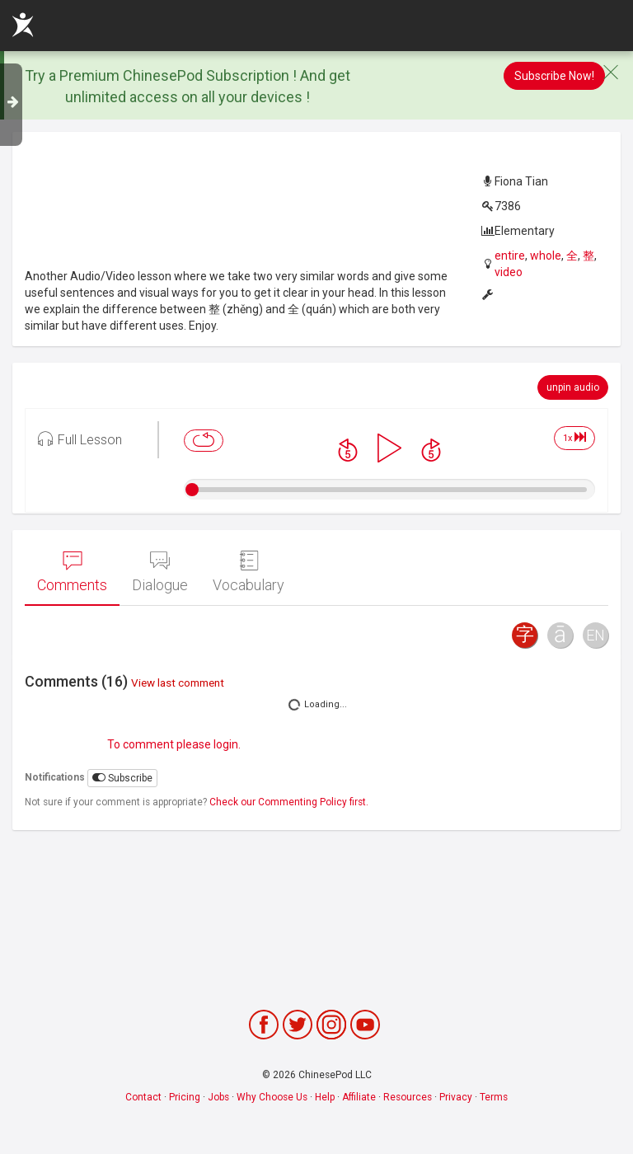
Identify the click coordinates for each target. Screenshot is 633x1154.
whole (545, 255)
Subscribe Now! (554, 75)
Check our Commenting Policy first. (288, 802)
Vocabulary (248, 572)
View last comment (177, 682)
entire (510, 255)
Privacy (455, 1097)
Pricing (184, 1097)
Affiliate (359, 1097)
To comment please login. (174, 744)
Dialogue (160, 572)
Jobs (218, 1097)
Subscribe (122, 778)
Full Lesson (80, 438)
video (509, 272)
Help (325, 1097)
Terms (494, 1097)
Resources (407, 1097)
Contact (143, 1097)
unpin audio (572, 387)
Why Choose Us (272, 1097)
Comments (72, 572)
